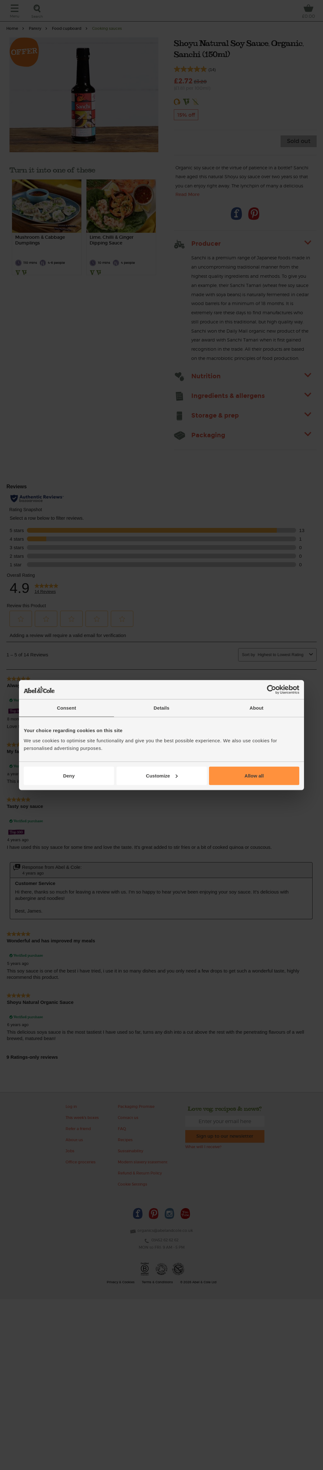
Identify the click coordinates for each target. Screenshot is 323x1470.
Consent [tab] (66, 708)
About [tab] (256, 708)
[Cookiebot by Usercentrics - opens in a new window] (271, 689)
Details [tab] (161, 708)
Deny (69, 775)
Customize (162, 775)
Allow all (254, 775)
